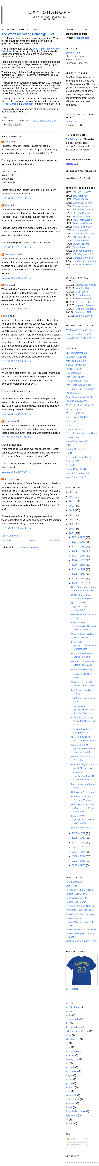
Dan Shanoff (49, 12)
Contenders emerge (83, 251)
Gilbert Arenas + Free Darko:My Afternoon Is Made (83, 721)
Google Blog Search (76, 902)
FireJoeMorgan (9, 104)
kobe (68, 1047)
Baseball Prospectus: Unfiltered (81, 433)
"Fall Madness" (80, 230)
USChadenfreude (81, 240)
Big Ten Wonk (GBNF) (77, 417)
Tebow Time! (79, 247)
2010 (72, 515)
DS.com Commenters (76, 353)
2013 (72, 501)
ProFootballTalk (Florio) (77, 381)
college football (73, 1019)
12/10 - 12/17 (79, 551)
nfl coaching (72, 1071)
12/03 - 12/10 (79, 555)
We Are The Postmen (76, 413)
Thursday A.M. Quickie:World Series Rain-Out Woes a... (83, 709)
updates (70, 1123)
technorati (71, 1103)
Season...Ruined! (81, 244)
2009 (72, 519)
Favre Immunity (83, 295)
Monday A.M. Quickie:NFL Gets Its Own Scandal (82, 819)
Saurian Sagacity (74, 429)
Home (32, 540)
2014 (72, 496)
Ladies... (70, 425)
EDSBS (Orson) (74, 369)
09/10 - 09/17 (79, 856)
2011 (72, 510)
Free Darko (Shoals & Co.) (79, 385)
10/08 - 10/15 (79, 838)
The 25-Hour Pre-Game (85, 261)
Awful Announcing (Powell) (79, 397)
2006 (72, 533)
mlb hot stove (72, 1051)
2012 (72, 506)
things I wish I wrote (76, 1111)
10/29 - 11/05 (79, 578)
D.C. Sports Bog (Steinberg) (80, 389)
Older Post (55, 540)
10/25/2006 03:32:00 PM (16, 414)
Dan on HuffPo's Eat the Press (81, 929)
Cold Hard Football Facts (78, 457)
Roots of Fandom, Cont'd (78, 334)
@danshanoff (81, 38)
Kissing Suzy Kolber (76, 365)
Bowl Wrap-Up (80, 196)
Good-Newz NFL (82, 312)
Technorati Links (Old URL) (79, 910)
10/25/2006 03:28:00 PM (16, 361)
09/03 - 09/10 (79, 861)
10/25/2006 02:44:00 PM (16, 198)
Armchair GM (72, 461)
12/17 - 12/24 (79, 546)
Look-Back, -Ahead (82, 202)
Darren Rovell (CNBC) (77, 469)
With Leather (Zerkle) (76, 361)
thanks (69, 1107)
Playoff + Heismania (83, 209)
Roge (7, 141)
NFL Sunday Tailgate (81, 827)
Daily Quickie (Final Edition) (80, 890)
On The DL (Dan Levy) (77, 409)
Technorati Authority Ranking (80, 906)
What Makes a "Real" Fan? (79, 330)
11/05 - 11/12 (79, 574)
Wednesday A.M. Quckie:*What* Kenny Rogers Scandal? (83, 748)
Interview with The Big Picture (81, 914)
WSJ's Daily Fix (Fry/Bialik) (79, 405)
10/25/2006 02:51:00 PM (16, 247)
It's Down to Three (82, 216)
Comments (74, 1144)
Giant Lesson (82, 291)
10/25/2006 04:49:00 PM (16, 472)
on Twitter (78, 59)
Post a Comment (9, 535)
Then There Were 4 (82, 220)
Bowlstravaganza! (82, 206)
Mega (7, 205)
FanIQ (69, 453)
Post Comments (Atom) (27, 547)
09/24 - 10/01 (79, 847)
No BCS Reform (84, 298)
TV (67, 1119)
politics (69, 1079)
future (68, 1035)
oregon (69, 1075)
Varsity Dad (71, 886)
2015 (72, 492)
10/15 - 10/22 (79, 833)
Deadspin (28, 104)
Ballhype (70, 445)
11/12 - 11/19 (79, 569)
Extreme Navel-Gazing (77, 1031)
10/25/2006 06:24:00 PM (16, 528)
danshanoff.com (74, 1027)
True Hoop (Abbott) (75, 377)
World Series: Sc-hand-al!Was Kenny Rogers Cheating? (83, 808)
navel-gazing (72, 1059)
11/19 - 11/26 (79, 564)
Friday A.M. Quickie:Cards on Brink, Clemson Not (84, 645)
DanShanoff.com (74, 882)
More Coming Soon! (76, 477)
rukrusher (9, 421)
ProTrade (70, 465)
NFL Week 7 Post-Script (83, 792)
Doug (7, 285)
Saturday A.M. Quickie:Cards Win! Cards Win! (82, 606)
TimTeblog (71, 421)
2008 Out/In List (81, 199)
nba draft (70, 1067)
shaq (68, 1091)
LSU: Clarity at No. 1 (83, 254)
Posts (71, 1139)
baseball (70, 1011)
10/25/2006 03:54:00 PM (16, 437)
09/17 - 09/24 (79, 851)
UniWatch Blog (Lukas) (77, 473)
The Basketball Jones (76, 401)
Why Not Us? (82, 288)
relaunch (70, 1087)
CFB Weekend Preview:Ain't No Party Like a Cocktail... (83, 626)
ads (67, 1003)
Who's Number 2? (82, 227)
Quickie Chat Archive (76, 894)
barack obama (73, 1007)
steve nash (71, 1095)
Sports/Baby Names (86, 285)
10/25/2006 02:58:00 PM (16, 308)
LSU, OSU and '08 (82, 192)
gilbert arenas (72, 1039)
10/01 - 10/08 (79, 842)
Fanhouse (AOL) (74, 393)
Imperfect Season (85, 305)
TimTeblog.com (74, 139)
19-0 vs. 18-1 (82, 302)
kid (67, 1043)
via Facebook (77, 56)
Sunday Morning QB (76, 449)
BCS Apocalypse (81, 237)
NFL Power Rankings (82, 669)
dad (67, 1023)
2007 (72, 528)
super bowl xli (72, 1099)
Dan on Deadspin (74, 918)
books (69, 1015)
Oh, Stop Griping (81, 213)
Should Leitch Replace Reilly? (81, 338)
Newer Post (7, 540)
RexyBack (9, 479)
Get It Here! (72, 989)
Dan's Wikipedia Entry (77, 898)
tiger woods (71, 1115)
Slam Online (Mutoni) (76, 441)
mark (6, 316)
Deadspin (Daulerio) (76, 357)
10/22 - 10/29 (79, 583)
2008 (72, 524)
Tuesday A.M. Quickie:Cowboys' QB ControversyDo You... (83, 776)
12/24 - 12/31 (79, 542)
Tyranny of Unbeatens (84, 233)
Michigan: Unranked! (83, 258)
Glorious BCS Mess (86, 309)
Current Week (73, 121)
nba (67, 1063)
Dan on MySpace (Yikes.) (82, 941)
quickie (69, 1083)
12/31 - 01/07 (79, 537)
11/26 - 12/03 (79, 560)
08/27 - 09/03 (79, 865)
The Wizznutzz (73, 437)
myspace (70, 1055)
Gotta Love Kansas (82, 223)
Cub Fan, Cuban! (83, 316)
